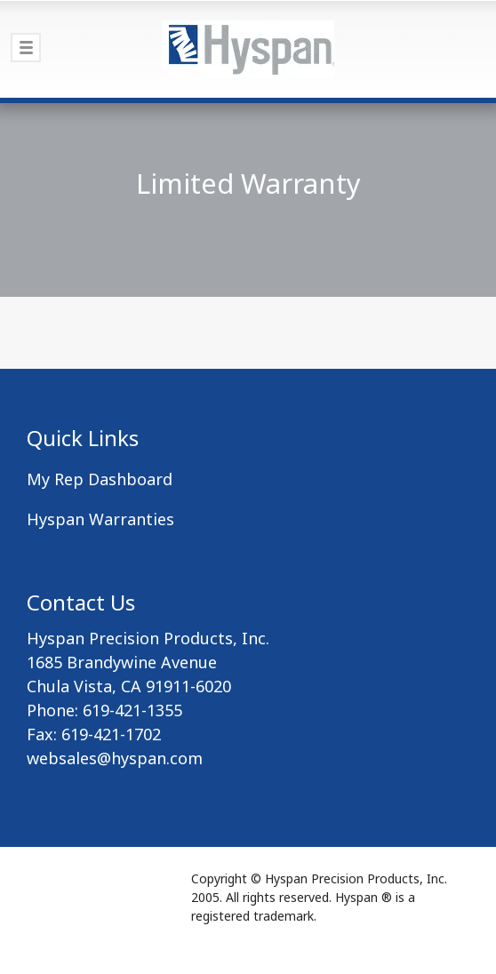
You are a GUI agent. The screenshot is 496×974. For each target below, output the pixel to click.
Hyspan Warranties (100, 519)
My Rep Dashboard (99, 479)
